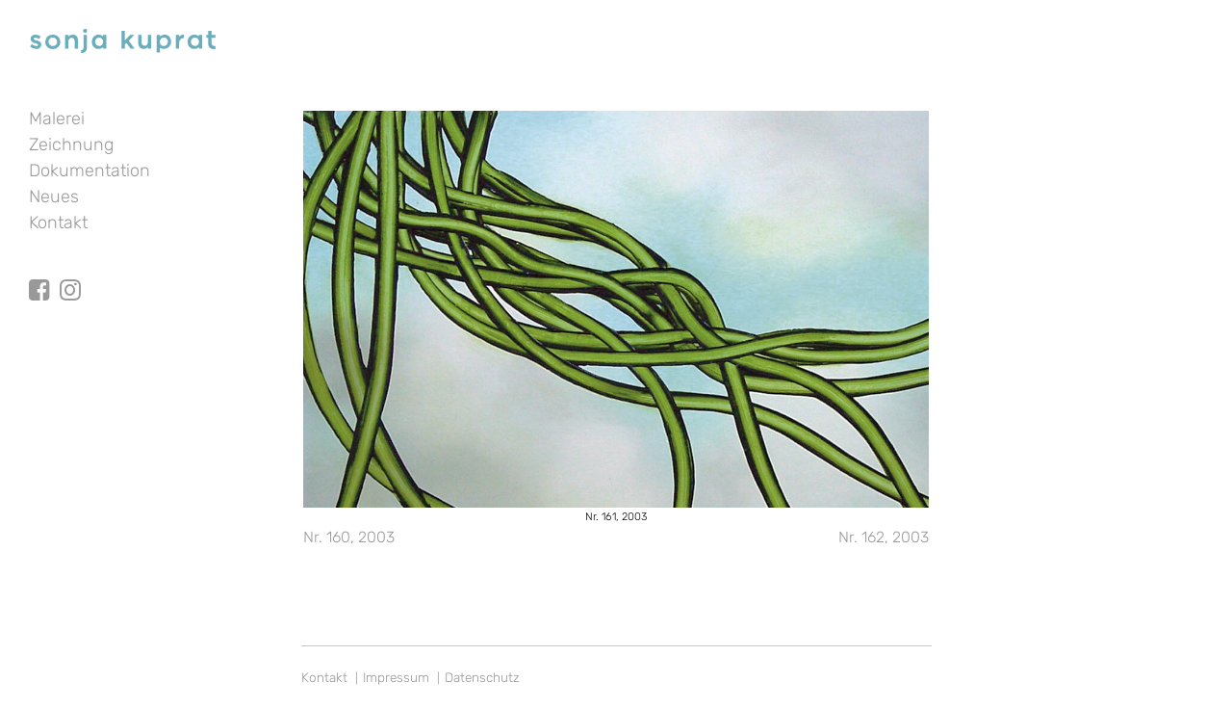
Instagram (70, 272)
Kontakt (58, 222)
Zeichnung (71, 144)
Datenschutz (482, 677)
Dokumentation (89, 170)
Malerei (57, 118)
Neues (54, 196)
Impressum (396, 677)
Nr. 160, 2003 (349, 537)
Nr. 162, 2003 (883, 537)
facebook (39, 272)
